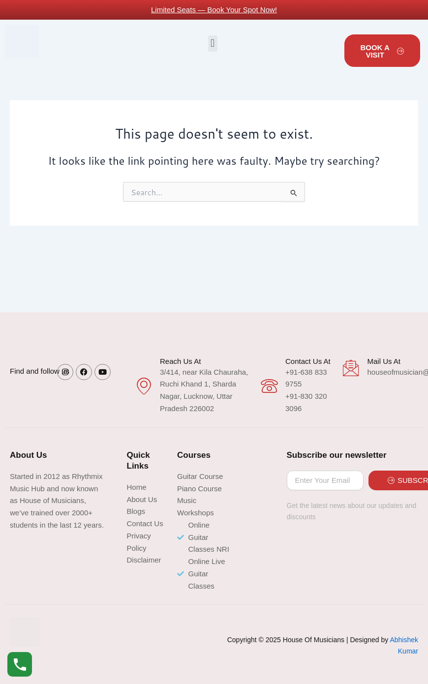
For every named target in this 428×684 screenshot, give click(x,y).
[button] (212, 43)
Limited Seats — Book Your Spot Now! (214, 9)
